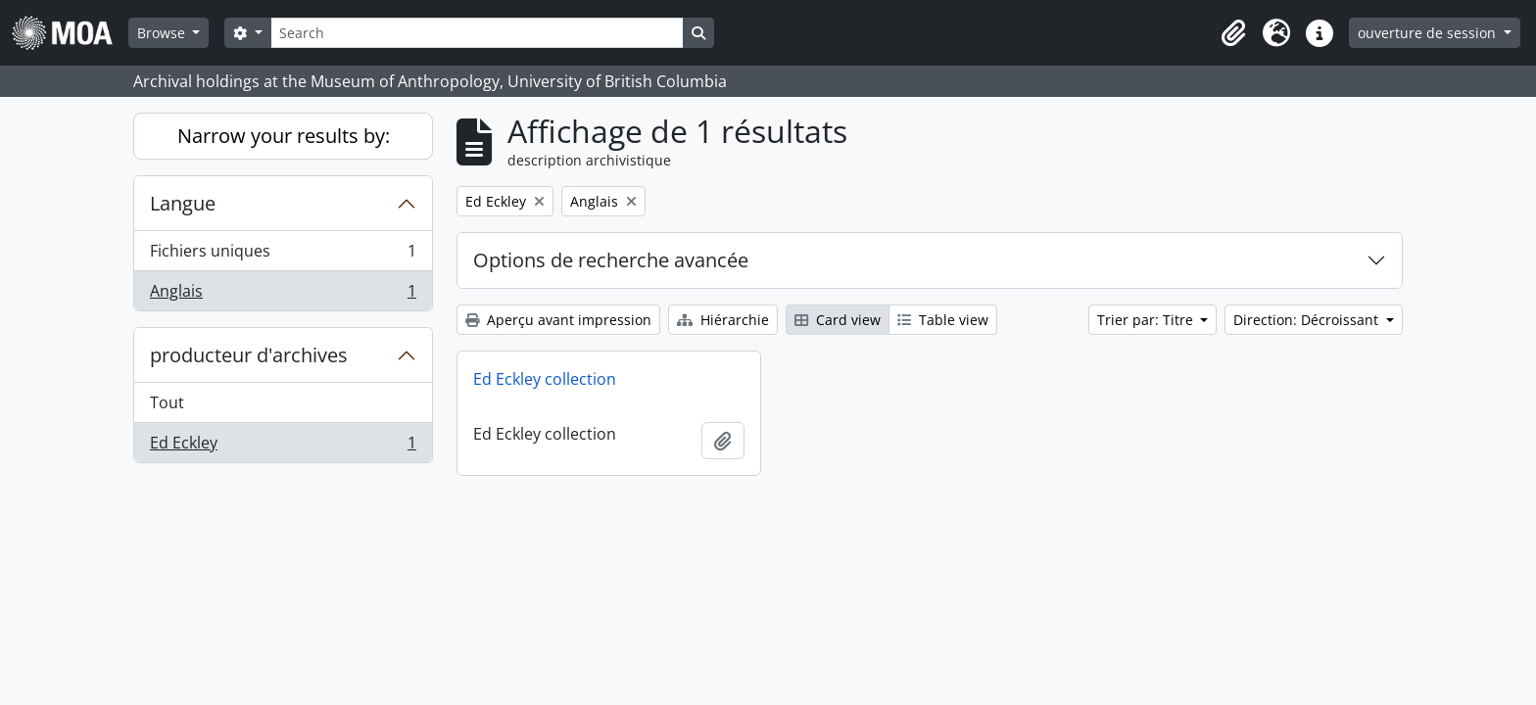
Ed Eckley (282, 446)
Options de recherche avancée (610, 260)
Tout (167, 402)
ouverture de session (1429, 33)
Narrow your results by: (283, 135)
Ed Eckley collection (544, 379)
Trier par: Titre (1147, 319)
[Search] (477, 33)
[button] (1233, 33)
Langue (183, 203)
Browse (163, 33)
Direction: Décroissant (1307, 319)
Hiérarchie (723, 319)
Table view (942, 319)
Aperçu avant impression (558, 319)
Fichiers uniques (282, 255)
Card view (837, 319)
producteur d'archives (249, 355)
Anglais (282, 294)
